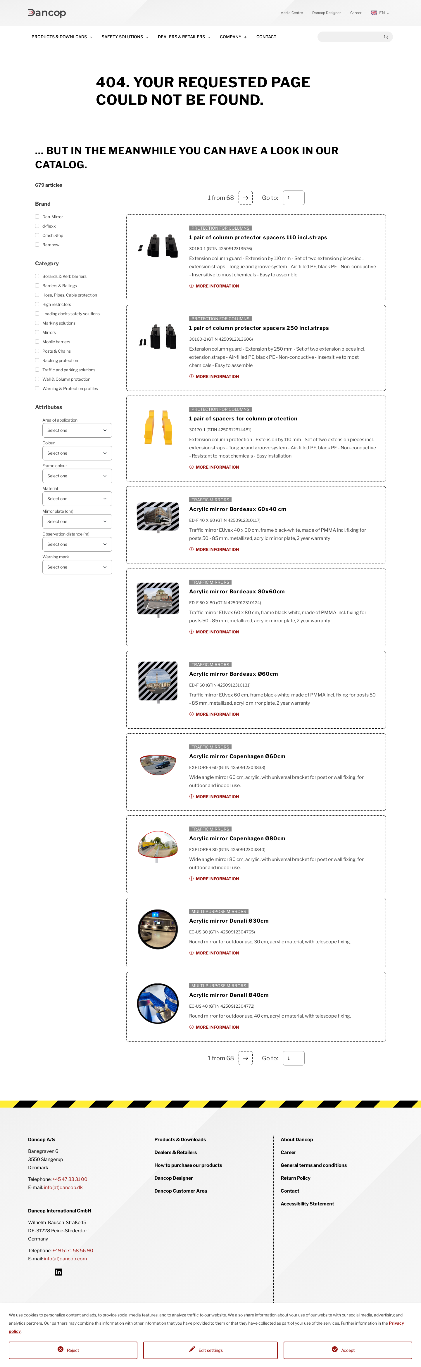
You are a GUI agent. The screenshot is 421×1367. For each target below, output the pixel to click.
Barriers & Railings (59, 285)
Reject (73, 1350)
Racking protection (60, 360)
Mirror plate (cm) (57, 511)
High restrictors (56, 304)
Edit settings (211, 1350)
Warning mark (55, 556)
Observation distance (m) (65, 533)
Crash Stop (52, 235)
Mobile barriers (56, 341)
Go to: (270, 197)
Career (356, 13)
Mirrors (49, 332)
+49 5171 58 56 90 (72, 1250)
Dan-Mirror (52, 216)
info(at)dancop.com (65, 1259)
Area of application (59, 419)
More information (217, 285)
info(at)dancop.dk (63, 1187)
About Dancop (297, 1139)
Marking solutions (58, 322)
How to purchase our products (188, 1165)
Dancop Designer (326, 13)
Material (50, 488)
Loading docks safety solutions (71, 313)
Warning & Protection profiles (70, 388)
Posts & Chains (56, 351)
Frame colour (54, 465)
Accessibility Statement (307, 1204)
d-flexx (49, 225)
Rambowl (51, 244)
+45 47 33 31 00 (69, 1179)
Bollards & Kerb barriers (64, 276)
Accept (348, 1350)
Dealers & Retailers (181, 36)
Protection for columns (220, 228)
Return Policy (295, 1178)
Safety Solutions (122, 36)
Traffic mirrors (210, 499)
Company (230, 36)
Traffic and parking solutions (68, 369)
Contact (266, 36)
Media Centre (291, 13)
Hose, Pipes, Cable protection (69, 294)
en (378, 12)
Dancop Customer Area (180, 1191)
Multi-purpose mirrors (218, 911)
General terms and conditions (314, 1165)
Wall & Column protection (66, 379)
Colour (48, 442)
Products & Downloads (59, 36)
